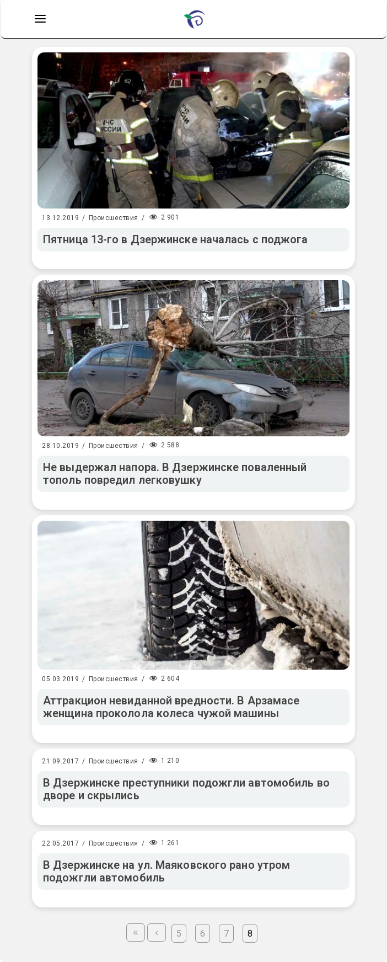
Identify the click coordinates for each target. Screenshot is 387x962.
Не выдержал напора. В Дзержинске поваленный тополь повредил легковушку (175, 474)
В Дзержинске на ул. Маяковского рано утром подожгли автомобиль (166, 871)
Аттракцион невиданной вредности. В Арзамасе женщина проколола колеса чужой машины (171, 707)
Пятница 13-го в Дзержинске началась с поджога (175, 239)
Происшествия (113, 218)
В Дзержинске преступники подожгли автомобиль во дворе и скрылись (186, 789)
